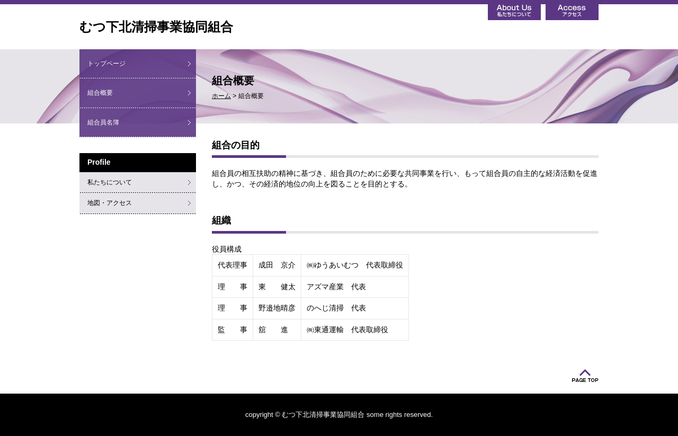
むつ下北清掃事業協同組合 (156, 27)
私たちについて (109, 182)
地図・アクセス (109, 203)
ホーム (221, 96)
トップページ (106, 63)
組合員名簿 (103, 122)
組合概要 (100, 92)
